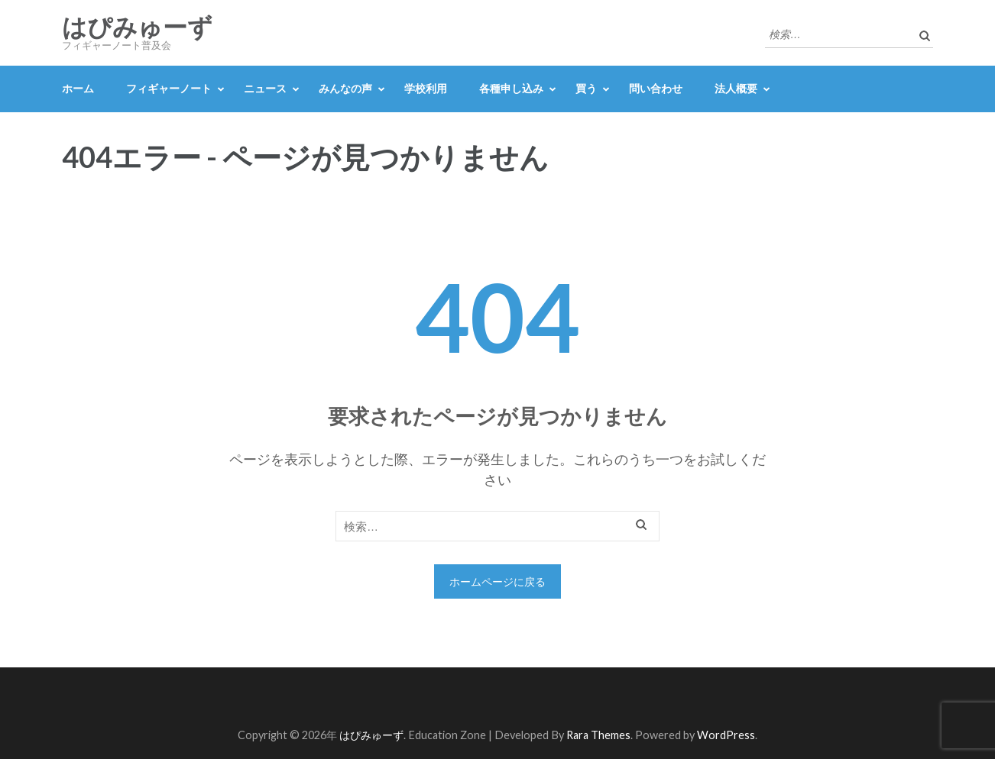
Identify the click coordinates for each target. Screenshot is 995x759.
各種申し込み (511, 88)
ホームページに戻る (497, 581)
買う (586, 88)
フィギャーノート (169, 88)
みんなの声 (345, 88)
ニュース (265, 88)
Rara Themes (598, 734)
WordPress (726, 734)
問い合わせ (655, 88)
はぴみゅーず (137, 27)
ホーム (78, 88)
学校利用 (425, 88)
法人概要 (736, 88)
